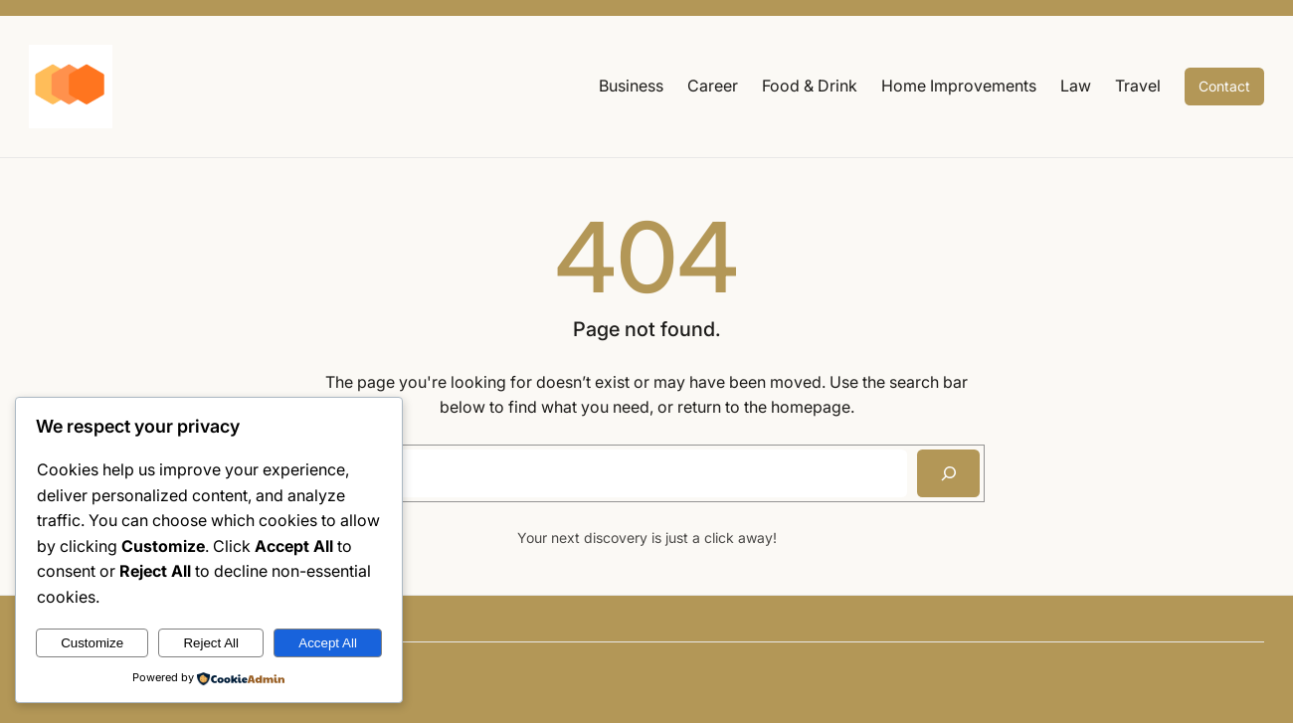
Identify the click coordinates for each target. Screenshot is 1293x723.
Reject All (211, 642)
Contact (1224, 86)
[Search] (948, 473)
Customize (92, 642)
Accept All (327, 642)
